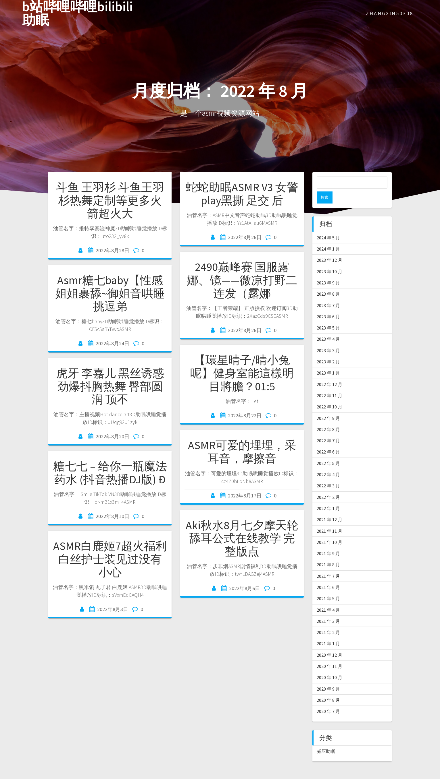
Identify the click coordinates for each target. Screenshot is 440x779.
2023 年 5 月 (328, 316)
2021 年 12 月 (329, 507)
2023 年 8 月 (328, 282)
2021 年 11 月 (329, 519)
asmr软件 (84, 775)
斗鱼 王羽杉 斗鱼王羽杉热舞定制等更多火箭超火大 (110, 200)
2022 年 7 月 (328, 428)
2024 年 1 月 (328, 237)
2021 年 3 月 (328, 609)
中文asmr (62, 775)
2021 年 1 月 (328, 631)
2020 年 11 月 (329, 654)
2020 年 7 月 (328, 699)
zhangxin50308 (389, 13)
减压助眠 (326, 739)
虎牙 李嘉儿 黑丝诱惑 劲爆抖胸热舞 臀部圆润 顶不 (110, 386)
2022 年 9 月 (328, 406)
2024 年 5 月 (328, 225)
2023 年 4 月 (328, 327)
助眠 (123, 775)
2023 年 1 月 (328, 361)
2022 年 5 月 (328, 451)
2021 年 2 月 (328, 620)
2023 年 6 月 (328, 304)
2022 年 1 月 (328, 496)
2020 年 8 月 (328, 688)
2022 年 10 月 (329, 395)
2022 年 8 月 (328, 417)
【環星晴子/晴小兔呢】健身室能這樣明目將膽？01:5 (242, 373)
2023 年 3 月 (328, 338)
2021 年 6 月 (328, 575)
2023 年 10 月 (329, 259)
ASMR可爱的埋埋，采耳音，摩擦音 (242, 452)
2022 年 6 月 (328, 440)
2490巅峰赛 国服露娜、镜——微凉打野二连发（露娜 (242, 280)
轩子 (144, 775)
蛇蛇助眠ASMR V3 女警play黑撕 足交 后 (242, 194)
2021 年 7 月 (328, 564)
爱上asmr (107, 775)
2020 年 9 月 (328, 677)
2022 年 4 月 (328, 462)
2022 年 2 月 (328, 485)
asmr (33, 775)
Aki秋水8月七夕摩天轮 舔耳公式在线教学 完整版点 (242, 538)
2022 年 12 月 (329, 372)
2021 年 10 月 (329, 530)
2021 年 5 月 (328, 586)
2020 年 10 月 (329, 665)
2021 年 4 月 (328, 598)
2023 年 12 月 (329, 248)
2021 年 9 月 (328, 541)
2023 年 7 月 (328, 293)
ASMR (6, 775)
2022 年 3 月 (328, 473)
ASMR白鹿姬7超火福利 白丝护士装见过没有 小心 (110, 559)
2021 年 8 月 (328, 552)
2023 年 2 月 (328, 349)
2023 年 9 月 (328, 271)
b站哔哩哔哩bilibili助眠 (77, 13)
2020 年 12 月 (329, 643)
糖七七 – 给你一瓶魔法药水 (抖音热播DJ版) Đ (110, 473)
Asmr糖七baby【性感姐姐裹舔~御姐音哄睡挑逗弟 (110, 293)
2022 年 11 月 (329, 383)
